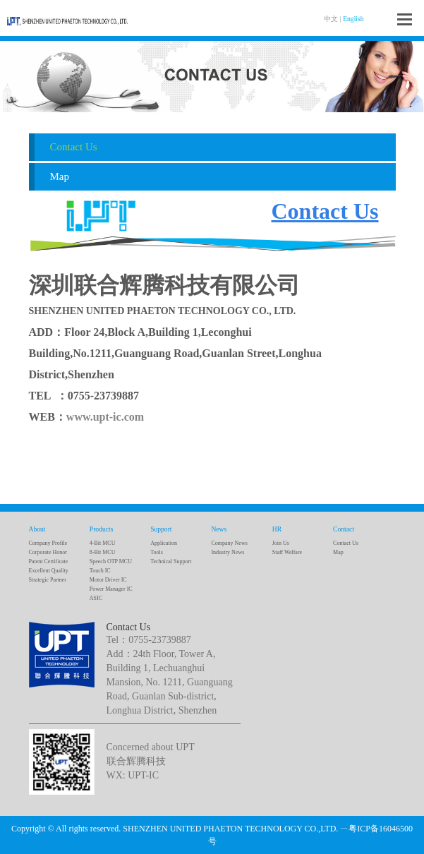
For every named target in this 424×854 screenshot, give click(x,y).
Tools (156, 552)
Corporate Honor (48, 552)
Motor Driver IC (108, 580)
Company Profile (48, 543)
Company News (229, 543)
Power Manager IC (111, 589)
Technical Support (170, 561)
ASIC (96, 598)
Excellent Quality (48, 570)
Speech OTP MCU (111, 561)
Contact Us (73, 146)
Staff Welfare (287, 552)
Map (60, 176)
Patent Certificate (48, 561)
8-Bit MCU (103, 552)
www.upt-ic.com (105, 417)
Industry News (227, 552)
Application (163, 543)
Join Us (280, 543)
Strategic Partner (48, 580)
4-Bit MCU (103, 543)
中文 (331, 19)
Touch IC (100, 570)
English (353, 19)
